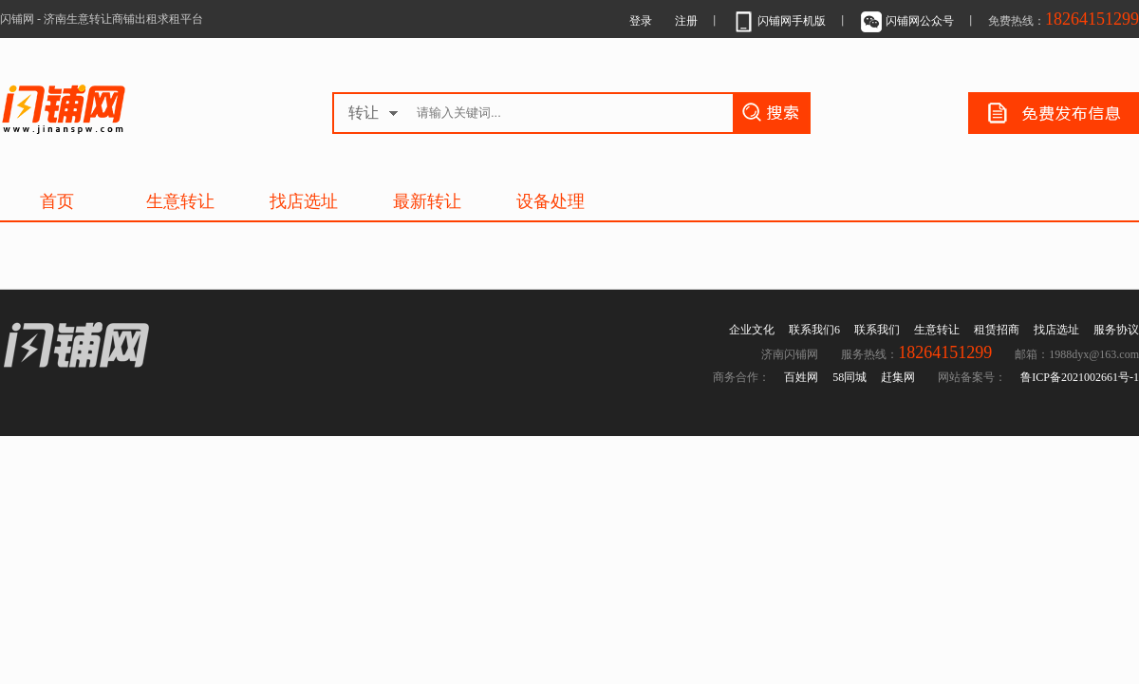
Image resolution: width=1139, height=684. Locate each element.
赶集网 (898, 377)
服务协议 (1116, 329)
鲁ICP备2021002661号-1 (1079, 377)
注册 (686, 21)
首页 (57, 201)
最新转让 (427, 201)
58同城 (849, 377)
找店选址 (304, 201)
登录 (640, 21)
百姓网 (801, 377)
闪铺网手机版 (779, 21)
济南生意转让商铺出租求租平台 (112, 109)
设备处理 (550, 201)
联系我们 (877, 329)
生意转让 (180, 201)
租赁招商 (996, 329)
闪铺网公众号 (907, 21)
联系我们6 (814, 329)
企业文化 (752, 329)
